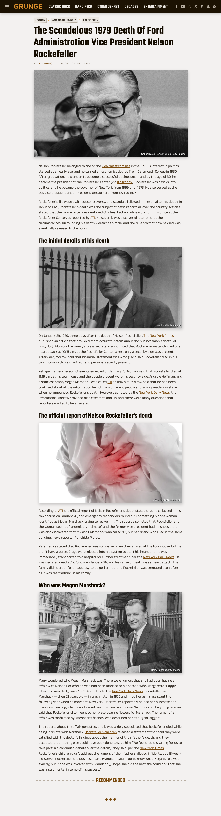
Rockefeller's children (101, 732)
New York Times (152, 748)
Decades (131, 6)
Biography (124, 182)
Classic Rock (59, 6)
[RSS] (214, 6)
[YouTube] (183, 6)
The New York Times (158, 336)
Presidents (90, 20)
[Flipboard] (202, 6)
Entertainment (156, 6)
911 (110, 382)
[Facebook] (176, 6)
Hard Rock (83, 6)
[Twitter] (195, 6)
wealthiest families (116, 166)
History (40, 20)
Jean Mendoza (46, 63)
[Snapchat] (208, 6)
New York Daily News (154, 392)
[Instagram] (189, 6)
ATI (92, 218)
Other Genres (108, 6)
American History (64, 20)
